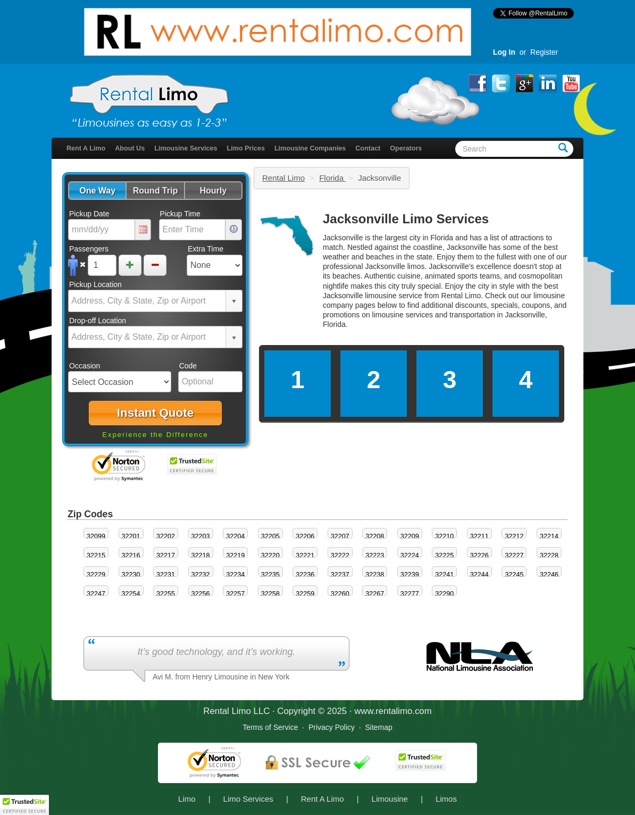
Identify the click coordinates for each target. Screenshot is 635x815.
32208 (374, 536)
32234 (235, 574)
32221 (305, 555)
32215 (96, 555)
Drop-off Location (97, 320)
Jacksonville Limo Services (406, 219)
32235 (270, 574)
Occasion (84, 366)
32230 (131, 574)
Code (188, 366)
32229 (96, 574)
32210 (444, 536)
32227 (514, 555)
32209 (409, 536)
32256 (200, 594)
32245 (514, 574)
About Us (130, 148)
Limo (187, 798)
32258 (270, 594)
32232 (200, 574)
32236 (305, 574)
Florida (332, 177)
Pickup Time (180, 213)
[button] (97, 190)
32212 (514, 536)
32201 (131, 536)
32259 (305, 594)
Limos (446, 798)
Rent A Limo (85, 148)
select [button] (234, 301)
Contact (367, 148)
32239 (409, 574)
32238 (374, 574)
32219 (235, 555)
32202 (165, 536)
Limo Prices (246, 148)
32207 (340, 536)
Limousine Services (185, 148)
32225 (444, 555)
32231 (165, 574)
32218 (200, 555)
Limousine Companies (310, 148)
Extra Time (205, 249)
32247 (96, 594)
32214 (549, 536)
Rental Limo (283, 177)
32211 (479, 536)
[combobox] (147, 301)
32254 (131, 594)
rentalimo (393, 711)
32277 (409, 594)
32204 (235, 536)
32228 (549, 555)
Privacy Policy (331, 727)
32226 (479, 555)
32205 (270, 536)
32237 (340, 574)
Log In (504, 52)
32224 (409, 555)
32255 (165, 594)
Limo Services (248, 798)
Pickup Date (89, 213)
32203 (200, 536)
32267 (374, 594)
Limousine (390, 798)
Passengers (88, 249)
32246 (549, 574)
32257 (235, 594)
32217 (165, 555)
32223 (374, 555)
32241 (444, 574)
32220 (270, 555)
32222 (340, 555)
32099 (96, 536)
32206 (305, 536)
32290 (444, 594)
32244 (479, 574)
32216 (131, 555)
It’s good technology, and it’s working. (216, 651)
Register (544, 52)
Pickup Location (95, 284)
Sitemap (378, 727)
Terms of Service (270, 727)
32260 (340, 594)
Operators (406, 148)
